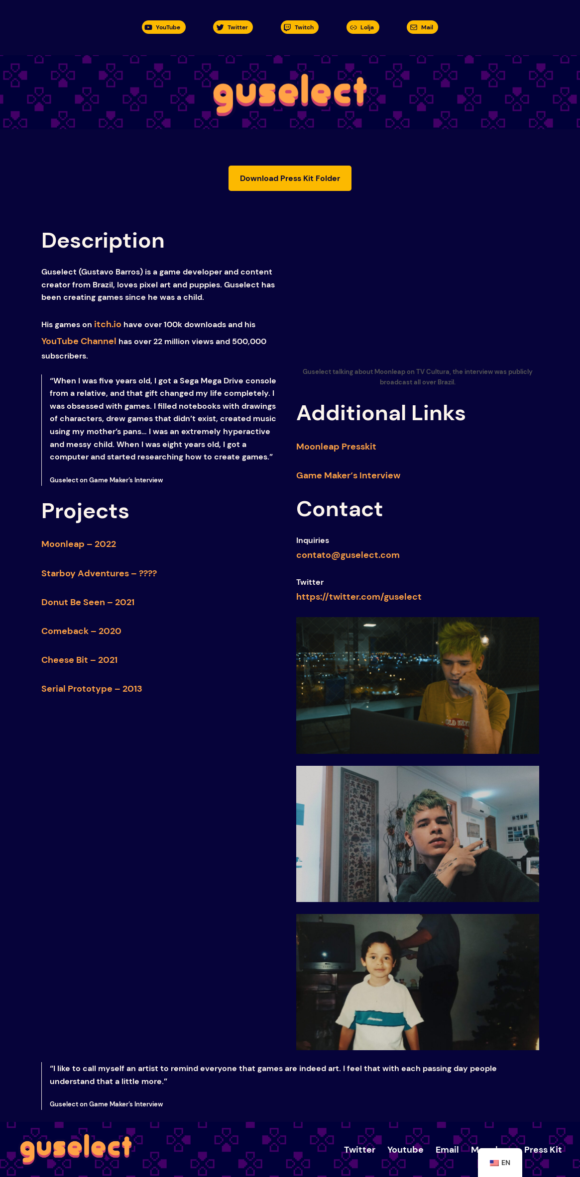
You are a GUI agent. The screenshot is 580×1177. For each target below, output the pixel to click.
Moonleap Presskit (336, 447)
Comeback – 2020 (81, 631)
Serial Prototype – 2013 (91, 689)
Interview (378, 475)
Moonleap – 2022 (78, 544)
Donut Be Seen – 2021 (87, 602)
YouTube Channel (78, 341)
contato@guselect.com (348, 555)
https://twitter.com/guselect (359, 597)
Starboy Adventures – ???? (99, 573)
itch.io (107, 324)
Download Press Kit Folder (290, 178)
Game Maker (323, 475)
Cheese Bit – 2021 (79, 660)
